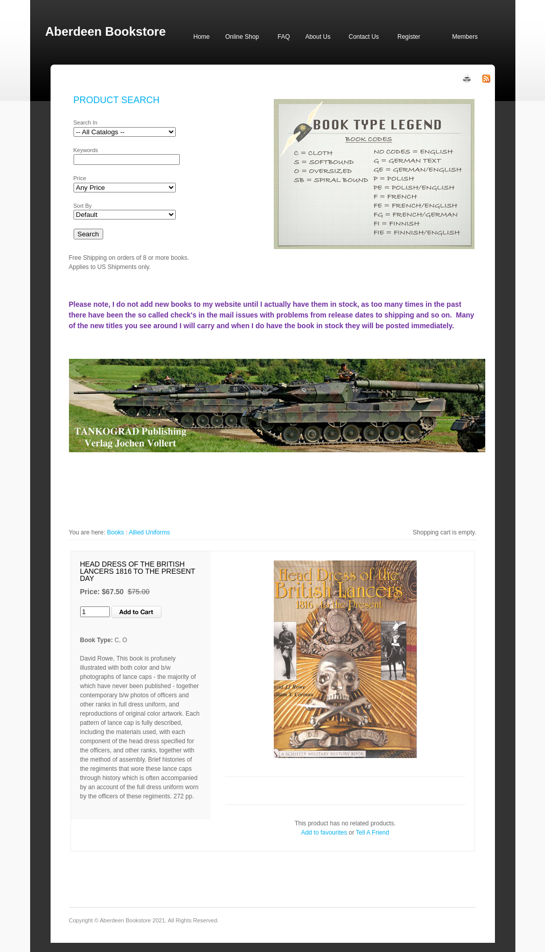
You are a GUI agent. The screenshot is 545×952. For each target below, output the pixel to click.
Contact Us (364, 36)
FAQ (283, 36)
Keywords (86, 150)
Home (202, 36)
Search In (86, 122)
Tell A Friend (372, 832)
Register (408, 36)
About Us (317, 36)
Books (115, 532)
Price (80, 178)
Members (465, 36)
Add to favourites (324, 832)
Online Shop (242, 36)
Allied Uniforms (149, 532)
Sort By (83, 206)
